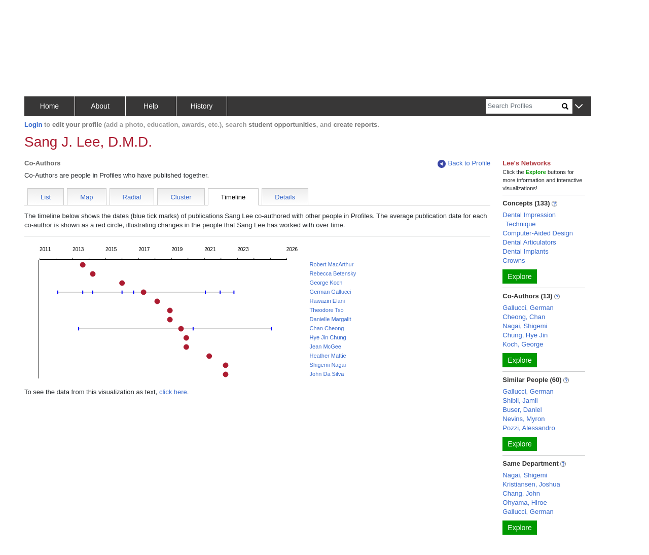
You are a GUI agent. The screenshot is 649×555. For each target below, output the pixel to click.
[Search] (524, 106)
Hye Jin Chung (328, 337)
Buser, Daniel (522, 409)
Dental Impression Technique (529, 219)
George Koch (326, 283)
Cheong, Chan (523, 317)
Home (49, 106)
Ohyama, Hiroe (524, 502)
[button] (578, 107)
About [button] (100, 106)
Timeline (233, 197)
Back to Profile (464, 163)
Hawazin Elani (327, 301)
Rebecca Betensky (333, 273)
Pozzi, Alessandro (528, 428)
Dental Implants (525, 251)
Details (285, 197)
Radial (132, 197)
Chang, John (521, 493)
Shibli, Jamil (519, 400)
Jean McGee (325, 346)
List (46, 197)
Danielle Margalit (330, 319)
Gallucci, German (527, 307)
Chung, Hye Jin (525, 335)
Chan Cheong (327, 328)
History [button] (202, 106)
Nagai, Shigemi (524, 326)
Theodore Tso (327, 310)
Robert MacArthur (332, 264)
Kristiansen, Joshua (531, 484)
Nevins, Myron (523, 419)
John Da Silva (327, 374)
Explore (519, 276)
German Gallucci (330, 292)
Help (150, 106)
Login (33, 124)
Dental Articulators (529, 242)
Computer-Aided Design (537, 233)
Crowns (513, 260)
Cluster (180, 197)
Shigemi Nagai (328, 365)
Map (86, 197)
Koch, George (522, 344)
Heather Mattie (328, 356)
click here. (174, 392)
